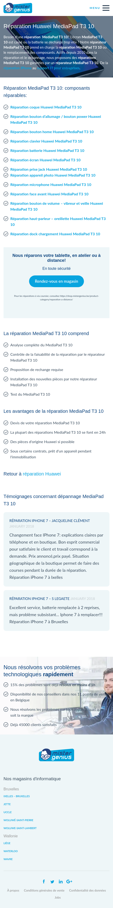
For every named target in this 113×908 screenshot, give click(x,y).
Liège (7, 843)
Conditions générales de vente (44, 890)
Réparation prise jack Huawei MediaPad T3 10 (48, 169)
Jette (7, 804)
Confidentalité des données (87, 890)
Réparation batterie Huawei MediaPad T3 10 (47, 150)
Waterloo (11, 851)
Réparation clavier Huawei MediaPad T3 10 (46, 141)
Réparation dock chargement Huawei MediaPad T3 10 (55, 234)
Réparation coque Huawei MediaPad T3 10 (46, 107)
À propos (13, 890)
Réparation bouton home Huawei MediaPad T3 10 (52, 131)
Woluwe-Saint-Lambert (20, 828)
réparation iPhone (17, 68)
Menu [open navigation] (99, 8)
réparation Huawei (42, 473)
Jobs (58, 897)
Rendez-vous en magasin (56, 281)
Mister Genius (21, 8)
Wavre (8, 859)
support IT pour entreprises (58, 68)
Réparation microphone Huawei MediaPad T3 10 (50, 184)
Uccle (8, 812)
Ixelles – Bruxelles (17, 796)
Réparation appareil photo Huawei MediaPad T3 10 (52, 175)
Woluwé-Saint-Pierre (18, 820)
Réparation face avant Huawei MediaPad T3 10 (49, 194)
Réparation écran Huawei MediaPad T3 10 (45, 160)
